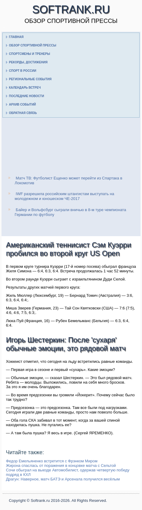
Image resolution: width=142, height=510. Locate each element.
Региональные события (30, 79)
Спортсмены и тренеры (29, 53)
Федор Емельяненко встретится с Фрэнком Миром (51, 461)
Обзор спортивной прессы (32, 45)
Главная (16, 37)
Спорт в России (22, 70)
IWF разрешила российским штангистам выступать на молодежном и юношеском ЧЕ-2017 (64, 196)
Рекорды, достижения (28, 62)
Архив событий (22, 104)
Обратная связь (23, 113)
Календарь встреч (25, 87)
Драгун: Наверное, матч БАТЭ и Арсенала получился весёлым (63, 479)
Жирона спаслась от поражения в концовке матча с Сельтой (61, 465)
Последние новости (26, 96)
